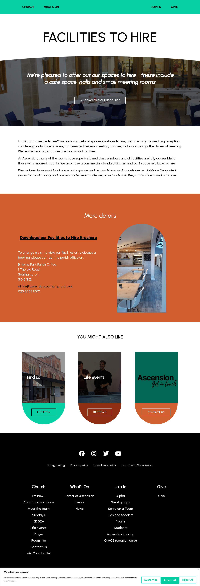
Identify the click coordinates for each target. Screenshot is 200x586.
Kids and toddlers (120, 516)
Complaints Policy (104, 467)
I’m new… (38, 497)
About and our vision (38, 504)
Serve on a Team (120, 510)
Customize (130, 579)
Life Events (39, 529)
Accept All (183, 579)
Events (79, 504)
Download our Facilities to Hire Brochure (58, 238)
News (80, 510)
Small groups (120, 504)
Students (120, 529)
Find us (33, 377)
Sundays (38, 516)
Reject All (157, 579)
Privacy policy (76, 467)
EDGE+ (38, 523)
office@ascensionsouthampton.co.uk (45, 287)
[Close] (198, 569)
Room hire (38, 542)
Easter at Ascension (79, 497)
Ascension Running (120, 536)
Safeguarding (51, 467)
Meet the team (39, 510)
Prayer (38, 536)
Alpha (120, 497)
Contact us (38, 548)
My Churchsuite (38, 555)
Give (161, 497)
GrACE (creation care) (120, 542)
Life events (94, 377)
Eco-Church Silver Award (141, 467)
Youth (120, 523)
